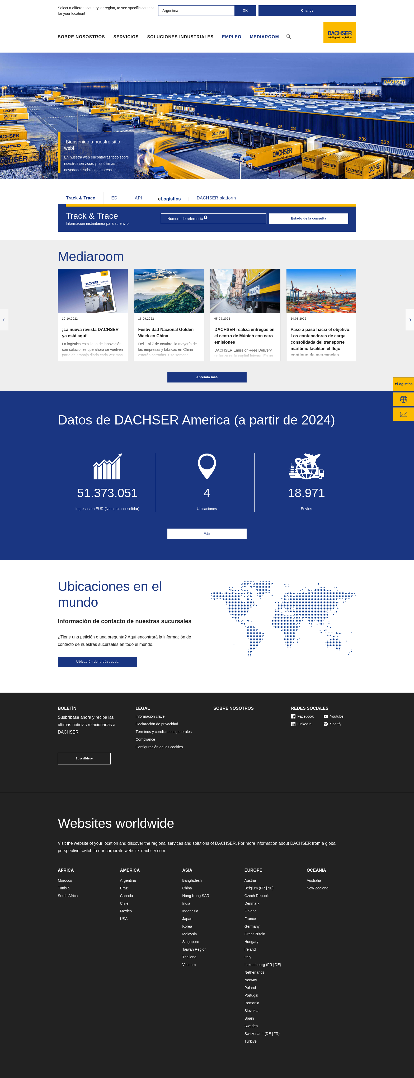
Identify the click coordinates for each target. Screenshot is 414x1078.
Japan (187, 919)
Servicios (126, 37)
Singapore (190, 942)
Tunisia (64, 888)
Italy (247, 957)
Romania (251, 1003)
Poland (250, 988)
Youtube (334, 716)
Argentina (128, 880)
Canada (126, 896)
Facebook (302, 716)
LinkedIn (301, 724)
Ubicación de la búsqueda (97, 662)
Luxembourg (254, 965)
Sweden (251, 1026)
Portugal (251, 995)
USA (124, 919)
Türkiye (250, 1041)
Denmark (252, 903)
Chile (124, 903)
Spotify (332, 724)
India (186, 903)
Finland (250, 911)
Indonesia (190, 911)
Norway (250, 980)
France (250, 919)
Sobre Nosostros (81, 37)
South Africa (68, 896)
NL (269, 888)
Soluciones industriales (180, 37)
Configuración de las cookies (159, 747)
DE (277, 965)
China (187, 888)
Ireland (250, 949)
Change (307, 10)
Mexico (126, 911)
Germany (252, 926)
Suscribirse (84, 758)
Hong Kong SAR (195, 896)
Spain (249, 1018)
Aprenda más (207, 377)
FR (262, 888)
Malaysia (189, 934)
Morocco (65, 880)
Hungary (251, 942)
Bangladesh (192, 880)
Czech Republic (257, 896)
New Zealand (317, 888)
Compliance (145, 739)
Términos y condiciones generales (164, 732)
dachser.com (153, 850)
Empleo (232, 37)
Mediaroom (264, 37)
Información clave (150, 716)
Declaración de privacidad (157, 724)
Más (207, 534)
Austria (250, 880)
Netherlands (254, 972)
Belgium (251, 888)
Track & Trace (80, 198)
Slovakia (251, 1011)
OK (245, 10)
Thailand (189, 957)
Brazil (124, 888)
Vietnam (189, 965)
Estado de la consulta (308, 218)
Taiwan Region (194, 949)
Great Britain (254, 934)
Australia (314, 880)
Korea (187, 926)
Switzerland (254, 1034)
